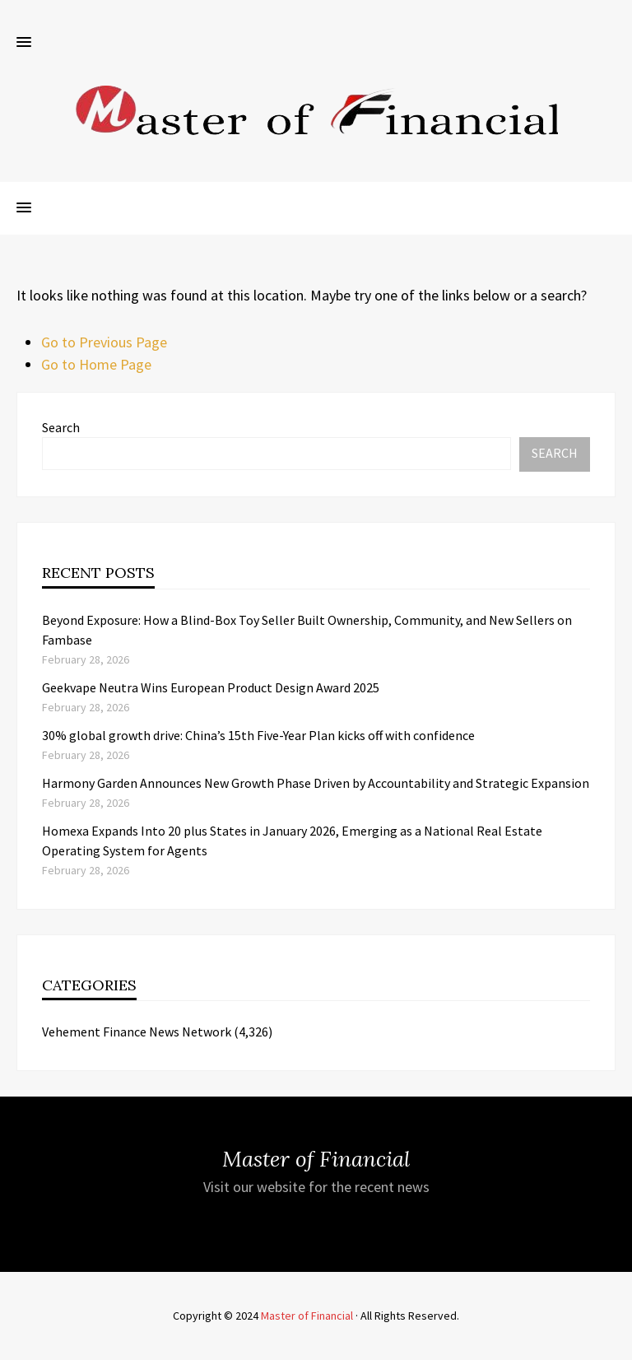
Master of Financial (307, 1315)
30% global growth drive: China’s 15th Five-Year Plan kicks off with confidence (258, 735)
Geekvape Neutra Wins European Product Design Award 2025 (210, 687)
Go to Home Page (96, 364)
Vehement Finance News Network (136, 1031)
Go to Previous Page (104, 342)
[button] (23, 43)
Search (61, 427)
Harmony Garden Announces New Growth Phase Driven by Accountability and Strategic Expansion (315, 783)
